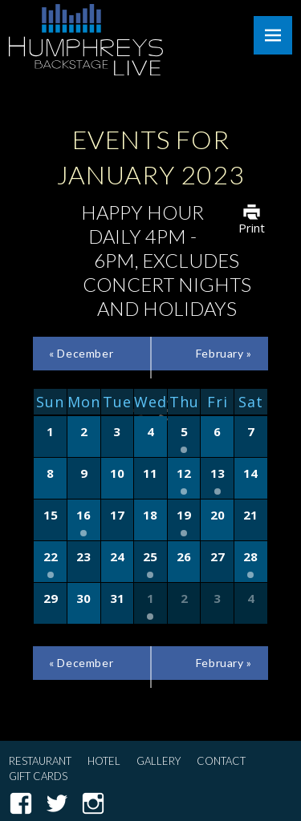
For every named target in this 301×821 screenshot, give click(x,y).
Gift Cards (38, 776)
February (224, 353)
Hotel (103, 760)
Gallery (158, 760)
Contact (221, 760)
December (81, 353)
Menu (273, 35)
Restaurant (40, 760)
